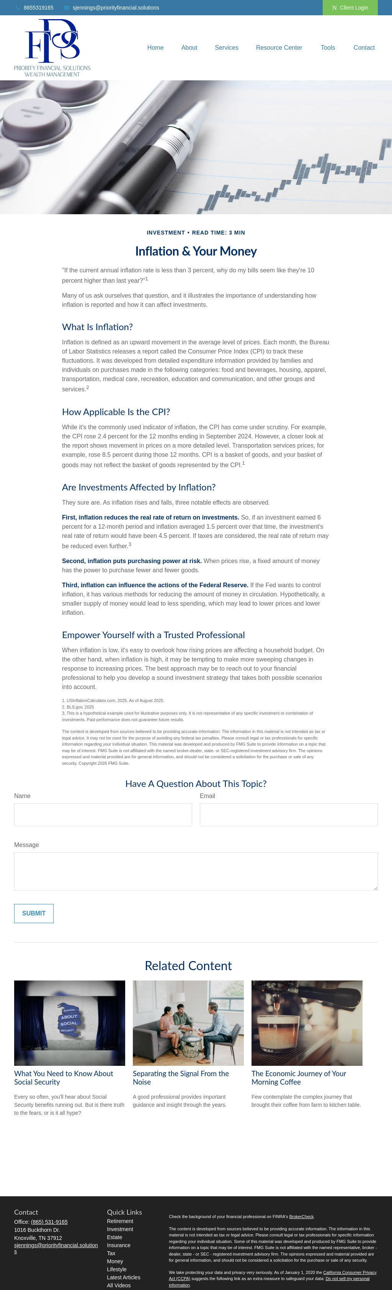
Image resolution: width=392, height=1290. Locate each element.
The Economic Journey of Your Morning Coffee (299, 1077)
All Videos (119, 1285)
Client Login (350, 8)
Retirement (120, 1221)
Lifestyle (117, 1269)
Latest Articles (123, 1277)
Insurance (119, 1245)
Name (22, 796)
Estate (114, 1237)
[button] (155, 48)
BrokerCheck (301, 1216)
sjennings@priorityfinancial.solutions (111, 8)
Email (207, 796)
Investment (120, 1229)
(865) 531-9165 (49, 1222)
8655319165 (34, 8)
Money (115, 1261)
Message (26, 845)
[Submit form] (34, 913)
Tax (111, 1253)
